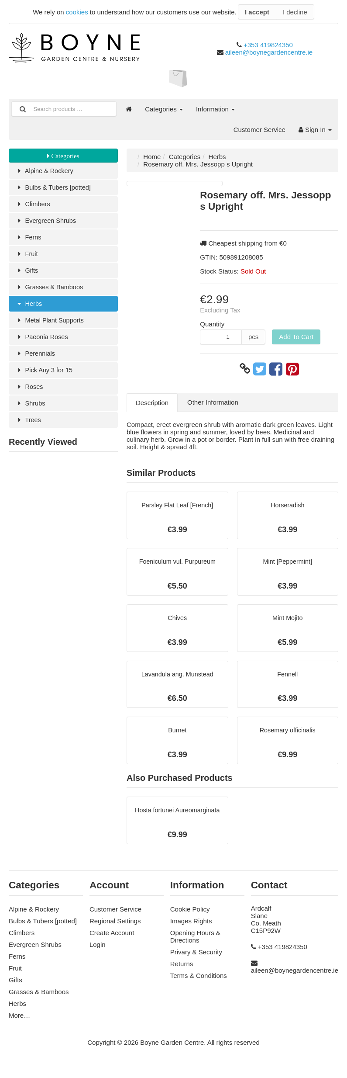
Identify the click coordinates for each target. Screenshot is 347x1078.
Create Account (111, 938)
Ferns (28, 239)
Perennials (35, 358)
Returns (181, 969)
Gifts (27, 273)
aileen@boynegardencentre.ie (269, 52)
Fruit (26, 256)
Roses (29, 392)
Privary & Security (196, 957)
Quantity (212, 324)
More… (19, 1021)
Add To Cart (296, 336)
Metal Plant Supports (50, 324)
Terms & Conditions (198, 981)
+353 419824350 (268, 45)
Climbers (33, 205)
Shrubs (30, 409)
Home (152, 156)
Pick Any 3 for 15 (45, 375)
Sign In (315, 129)
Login (97, 950)
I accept (257, 12)
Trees (28, 426)
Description (152, 402)
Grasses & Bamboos (50, 290)
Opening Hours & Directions (195, 942)
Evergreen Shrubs (46, 222)
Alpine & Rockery (45, 171)
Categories (164, 109)
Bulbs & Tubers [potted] (54, 188)
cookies (77, 12)
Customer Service (259, 129)
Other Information (212, 402)
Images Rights (191, 926)
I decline (295, 12)
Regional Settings (115, 926)
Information (215, 109)
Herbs (29, 307)
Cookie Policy (190, 915)
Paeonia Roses (42, 341)
